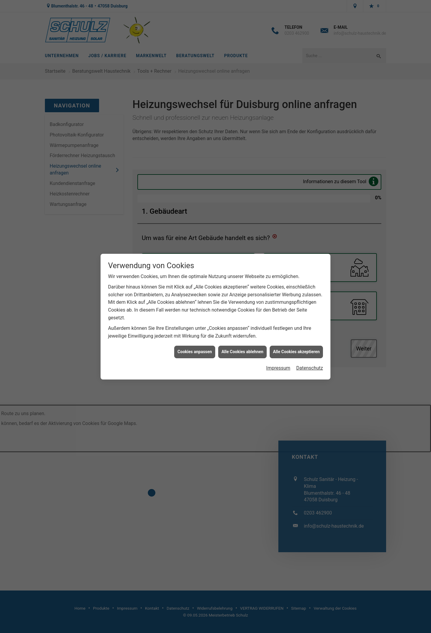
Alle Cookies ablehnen (242, 343)
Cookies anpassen (194, 343)
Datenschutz (309, 359)
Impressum (278, 359)
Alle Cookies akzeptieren (296, 343)
